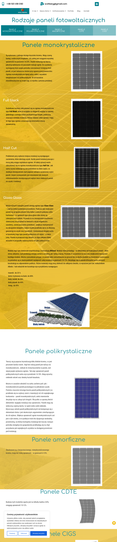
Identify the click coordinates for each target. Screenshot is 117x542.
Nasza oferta (45, 11)
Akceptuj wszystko (38, 533)
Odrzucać (24, 533)
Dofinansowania (59, 11)
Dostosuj (12, 533)
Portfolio (71, 11)
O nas (34, 11)
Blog (78, 11)
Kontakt (86, 11)
